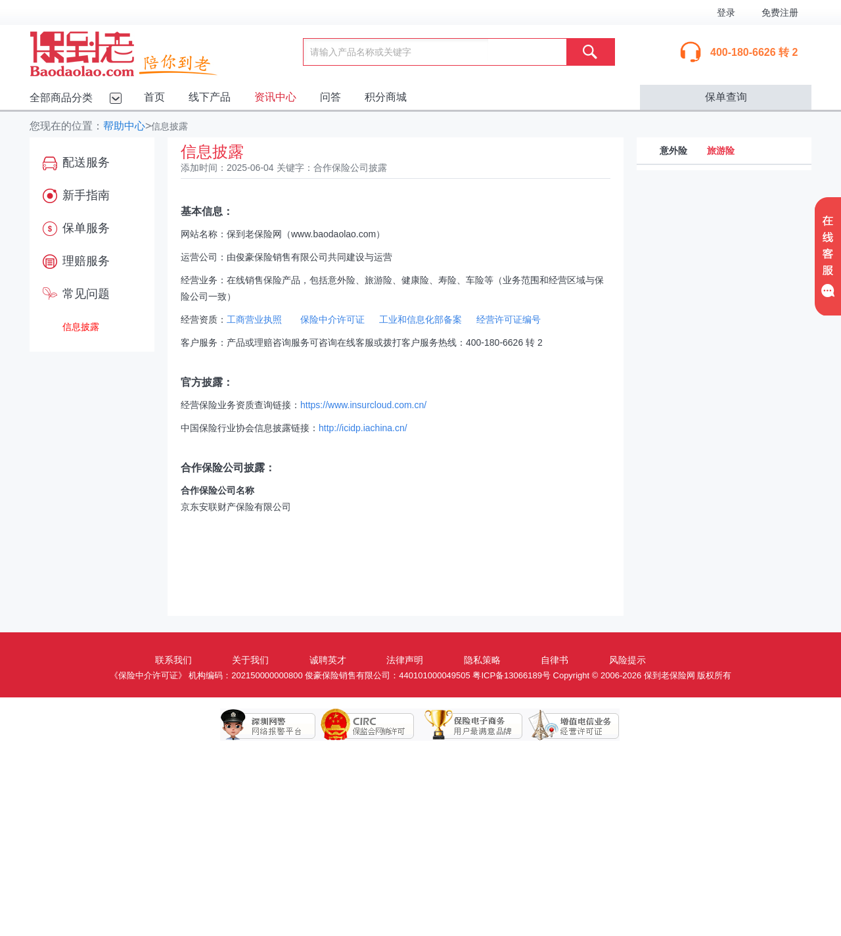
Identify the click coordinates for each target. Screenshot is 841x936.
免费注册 (779, 12)
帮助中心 (124, 125)
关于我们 (250, 660)
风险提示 (627, 660)
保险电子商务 (465, 725)
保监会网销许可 (366, 725)
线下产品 (210, 97)
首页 (154, 97)
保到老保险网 (140, 51)
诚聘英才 (327, 660)
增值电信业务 (563, 725)
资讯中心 (275, 97)
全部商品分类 (61, 97)
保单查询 (726, 97)
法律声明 (404, 660)
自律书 (554, 660)
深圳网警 (268, 725)
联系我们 (173, 660)
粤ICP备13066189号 (511, 675)
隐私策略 (482, 660)
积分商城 (386, 97)
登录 (726, 12)
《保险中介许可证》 (148, 675)
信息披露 (80, 326)
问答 (330, 97)
